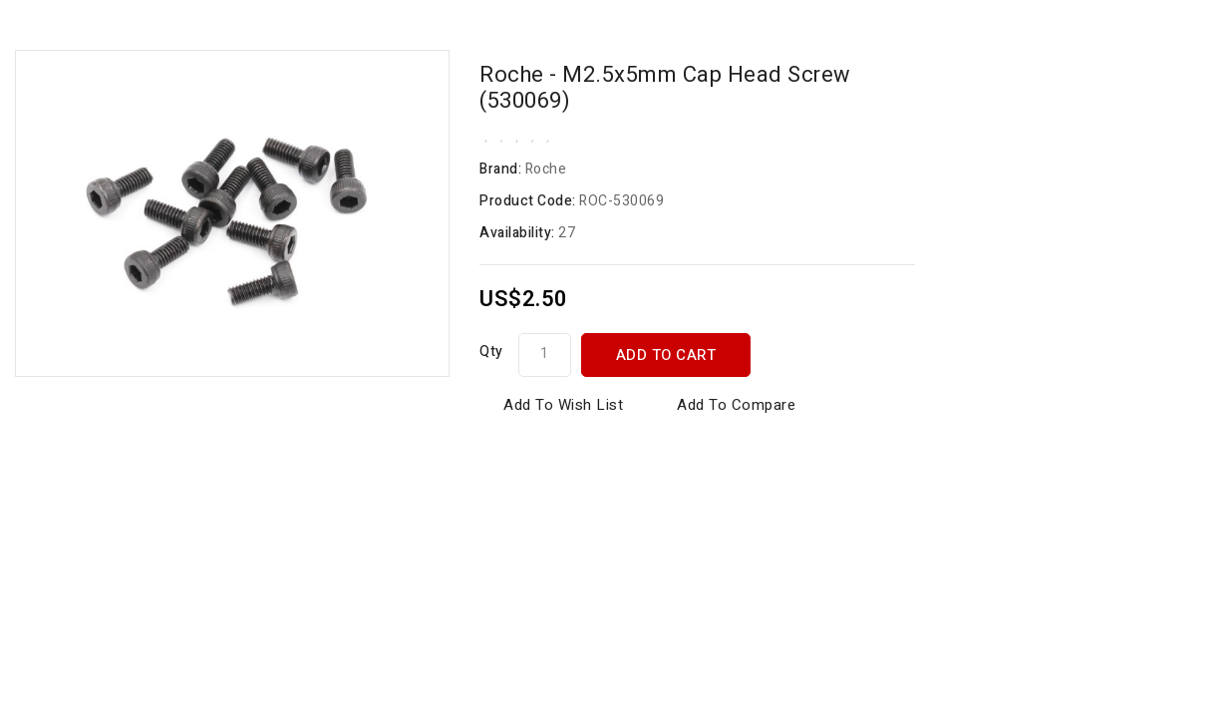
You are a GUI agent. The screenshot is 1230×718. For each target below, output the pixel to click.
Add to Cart (666, 355)
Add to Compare (736, 405)
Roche (546, 169)
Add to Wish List (563, 405)
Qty (491, 351)
